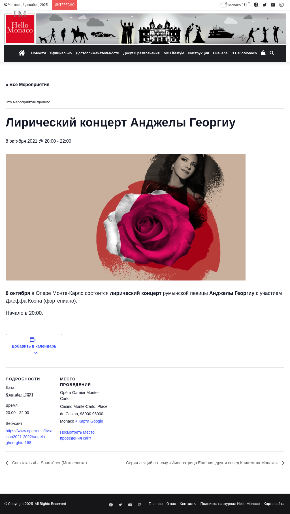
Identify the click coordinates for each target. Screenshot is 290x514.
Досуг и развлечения (141, 53)
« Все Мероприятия (28, 84)
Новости (38, 53)
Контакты (188, 504)
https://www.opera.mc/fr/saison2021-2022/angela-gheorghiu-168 (29, 437)
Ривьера (220, 53)
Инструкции (198, 53)
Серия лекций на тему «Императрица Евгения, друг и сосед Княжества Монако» (193, 463)
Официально (61, 53)
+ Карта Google (89, 421)
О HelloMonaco (244, 53)
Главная (156, 504)
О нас (171, 504)
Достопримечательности (97, 53)
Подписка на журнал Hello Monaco (230, 504)
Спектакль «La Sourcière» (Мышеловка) (53, 463)
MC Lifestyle (174, 53)
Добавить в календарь (34, 346)
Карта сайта (274, 504)
